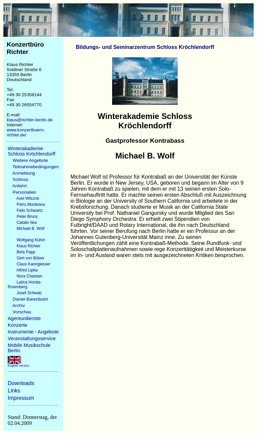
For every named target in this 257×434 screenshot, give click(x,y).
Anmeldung (21, 173)
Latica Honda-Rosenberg (24, 284)
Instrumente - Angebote (33, 331)
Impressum (21, 398)
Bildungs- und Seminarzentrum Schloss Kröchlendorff (145, 47)
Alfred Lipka (22, 270)
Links (14, 390)
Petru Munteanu (26, 204)
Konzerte (17, 325)
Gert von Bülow (26, 258)
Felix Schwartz (25, 210)
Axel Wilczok (23, 198)
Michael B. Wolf (26, 228)
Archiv (16, 305)
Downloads (21, 383)
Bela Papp (21, 252)
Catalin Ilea (22, 222)
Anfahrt (17, 185)
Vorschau (19, 311)
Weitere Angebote (28, 160)
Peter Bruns (23, 216)
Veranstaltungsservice (32, 338)
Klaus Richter (24, 246)
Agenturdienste (24, 318)
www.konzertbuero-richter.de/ (26, 132)
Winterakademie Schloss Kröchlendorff (31, 151)
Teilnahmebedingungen (33, 166)
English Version (18, 364)
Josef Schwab (24, 293)
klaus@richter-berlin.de (30, 119)
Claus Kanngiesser (29, 264)
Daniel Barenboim (28, 299)
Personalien (22, 192)
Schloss (18, 179)
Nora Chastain (25, 276)
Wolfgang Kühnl (26, 240)
